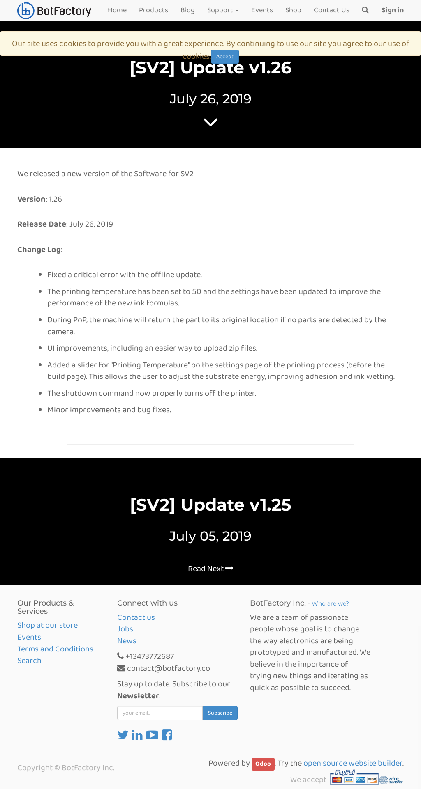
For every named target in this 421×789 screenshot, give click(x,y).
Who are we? (330, 603)
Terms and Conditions (55, 649)
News (126, 640)
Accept (225, 56)
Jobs (125, 628)
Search (29, 660)
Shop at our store (47, 625)
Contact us (136, 617)
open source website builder (352, 763)
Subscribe (220, 713)
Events (29, 637)
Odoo (263, 764)
